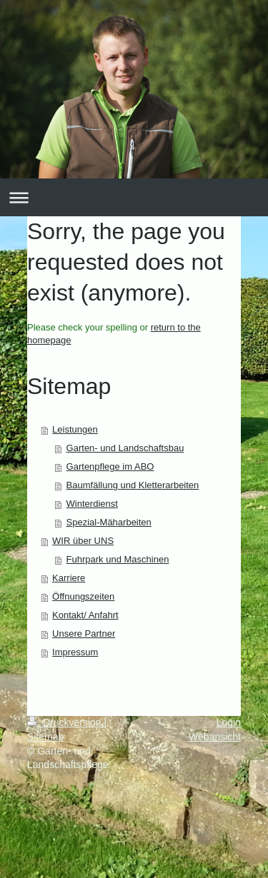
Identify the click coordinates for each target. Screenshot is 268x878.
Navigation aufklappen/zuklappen (134, 197)
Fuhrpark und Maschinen (117, 559)
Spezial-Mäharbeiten (109, 522)
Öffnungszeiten (83, 596)
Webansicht (215, 736)
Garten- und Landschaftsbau (125, 448)
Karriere (68, 577)
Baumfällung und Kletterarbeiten (132, 485)
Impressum (75, 652)
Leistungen (75, 429)
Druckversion (65, 722)
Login (229, 722)
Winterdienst (92, 503)
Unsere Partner (83, 633)
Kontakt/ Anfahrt (85, 615)
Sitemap (45, 736)
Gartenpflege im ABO (110, 466)
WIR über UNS (83, 540)
